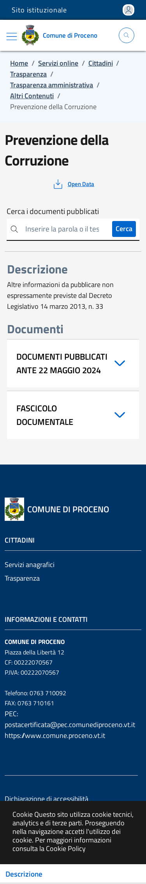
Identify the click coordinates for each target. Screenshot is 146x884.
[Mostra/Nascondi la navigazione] (11, 36)
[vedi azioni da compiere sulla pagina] (73, 184)
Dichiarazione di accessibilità (46, 799)
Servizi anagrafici (30, 564)
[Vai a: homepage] (62, 35)
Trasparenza (22, 578)
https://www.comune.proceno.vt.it (55, 735)
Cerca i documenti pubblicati (53, 211)
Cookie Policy (66, 848)
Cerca (124, 228)
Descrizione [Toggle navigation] (23, 874)
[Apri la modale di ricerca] (126, 35)
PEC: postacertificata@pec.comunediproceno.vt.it (70, 719)
